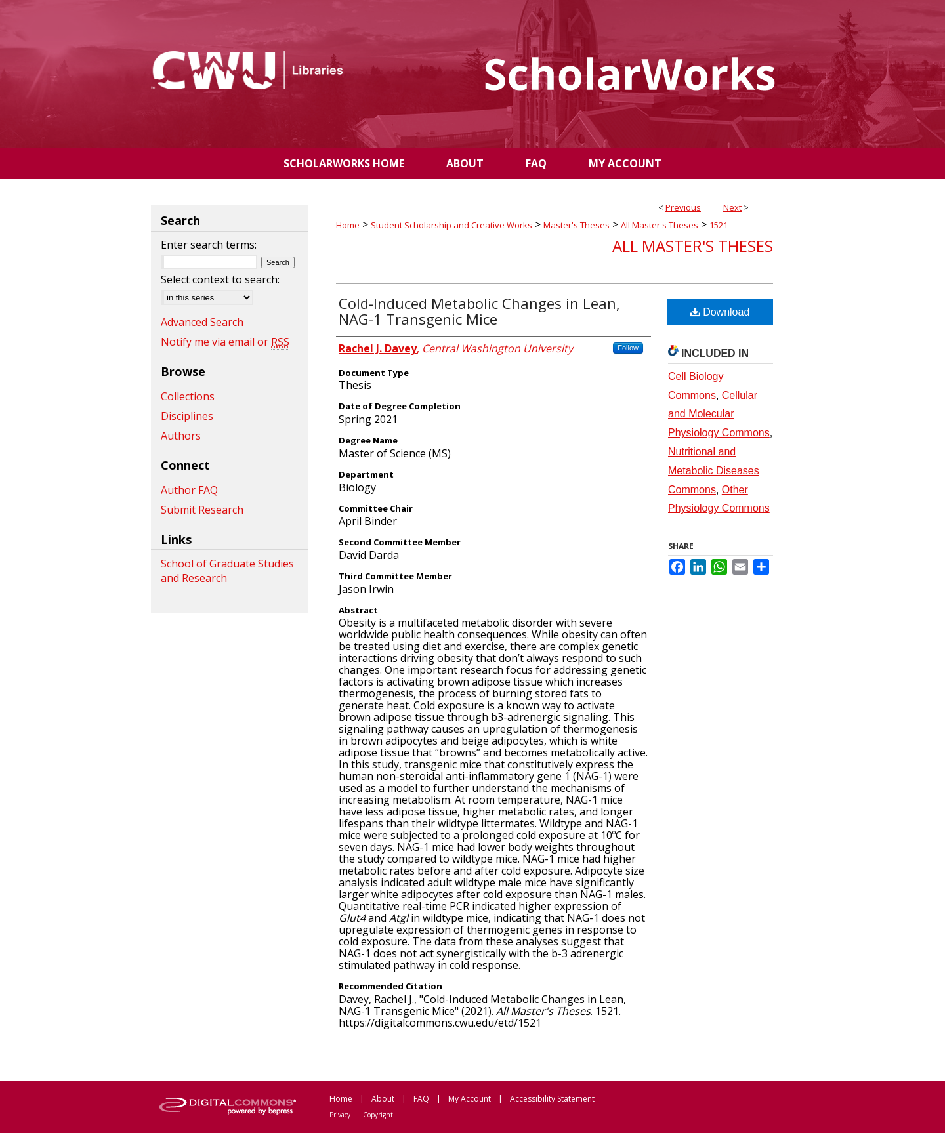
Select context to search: (220, 279)
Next (732, 207)
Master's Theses (576, 225)
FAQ (421, 1098)
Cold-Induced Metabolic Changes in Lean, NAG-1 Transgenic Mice (479, 311)
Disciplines (187, 416)
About (382, 1098)
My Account (469, 1098)
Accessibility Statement (552, 1098)
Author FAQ (189, 490)
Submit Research (202, 510)
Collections (188, 396)
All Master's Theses (659, 225)
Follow (628, 348)
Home (348, 225)
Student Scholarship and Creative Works (451, 225)
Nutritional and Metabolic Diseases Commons (713, 470)
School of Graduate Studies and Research (227, 570)
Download (720, 312)
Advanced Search (202, 322)
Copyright (378, 1114)
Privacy (339, 1114)
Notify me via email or (225, 342)
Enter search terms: (209, 244)
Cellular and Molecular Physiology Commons (719, 414)
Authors (181, 435)
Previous (683, 207)
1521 (718, 225)
